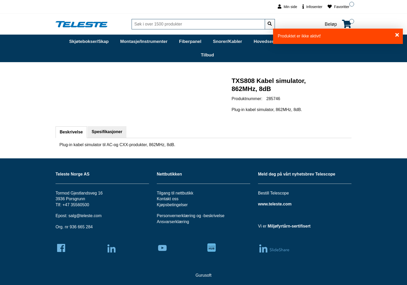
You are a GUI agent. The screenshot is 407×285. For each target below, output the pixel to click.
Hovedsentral (268, 41)
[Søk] (199, 24)
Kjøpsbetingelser (172, 205)
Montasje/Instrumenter (143, 41)
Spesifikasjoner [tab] (107, 131)
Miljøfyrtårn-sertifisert (289, 226)
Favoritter (338, 6)
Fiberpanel (190, 41)
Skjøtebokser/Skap (88, 41)
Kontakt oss (168, 199)
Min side (287, 6)
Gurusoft (203, 275)
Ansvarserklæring (173, 221)
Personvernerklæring (176, 215)
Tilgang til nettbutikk (175, 193)
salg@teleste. (81, 215)
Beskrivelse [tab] (71, 132)
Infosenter (312, 6)
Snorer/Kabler (227, 41)
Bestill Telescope (273, 193)
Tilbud (207, 55)
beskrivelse (214, 215)
